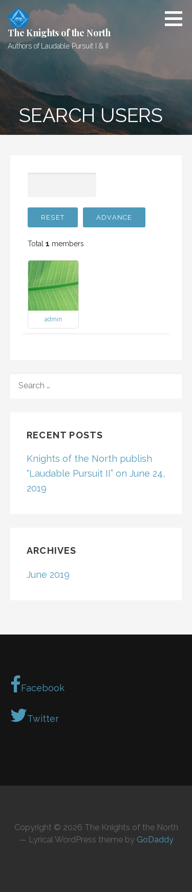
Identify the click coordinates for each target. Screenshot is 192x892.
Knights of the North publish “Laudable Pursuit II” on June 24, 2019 (96, 473)
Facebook (37, 684)
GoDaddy (155, 839)
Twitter (34, 715)
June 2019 (48, 574)
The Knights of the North (59, 33)
